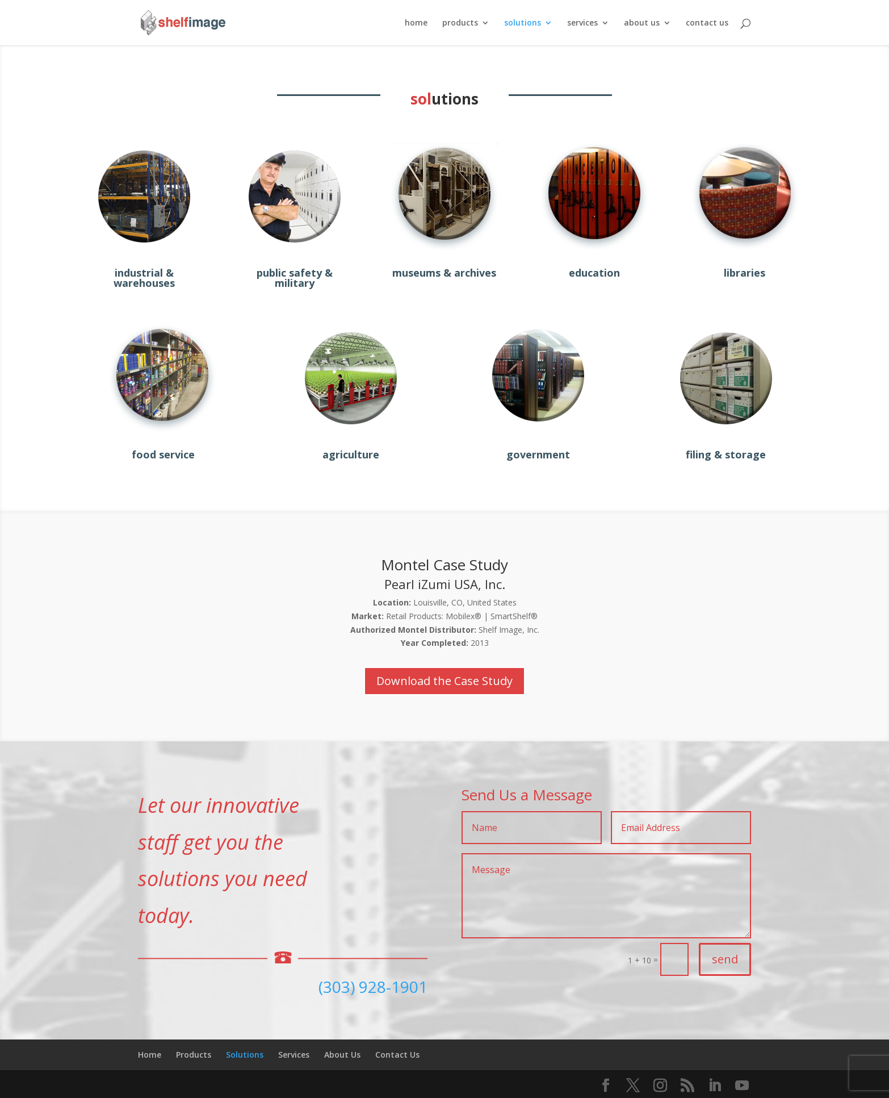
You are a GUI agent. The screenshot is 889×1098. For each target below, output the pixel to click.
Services (293, 1054)
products (460, 23)
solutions (522, 23)
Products (193, 1054)
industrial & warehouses (144, 278)
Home (149, 1054)
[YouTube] (742, 1086)
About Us (342, 1054)
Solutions (244, 1054)
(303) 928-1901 (372, 986)
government (538, 454)
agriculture (350, 454)
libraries (744, 272)
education (594, 272)
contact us (707, 23)
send (725, 959)
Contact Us (397, 1054)
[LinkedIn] (715, 1086)
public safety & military (295, 278)
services (582, 23)
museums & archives (444, 272)
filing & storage (726, 454)
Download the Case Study (444, 680)
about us (642, 23)
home (416, 23)
